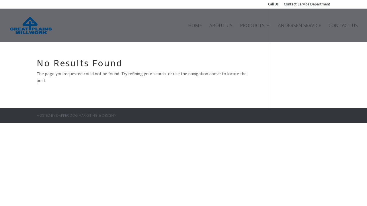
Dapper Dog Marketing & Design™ (86, 115)
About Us (221, 26)
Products (252, 26)
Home (195, 26)
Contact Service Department (307, 5)
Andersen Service (299, 26)
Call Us (273, 5)
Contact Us (343, 26)
